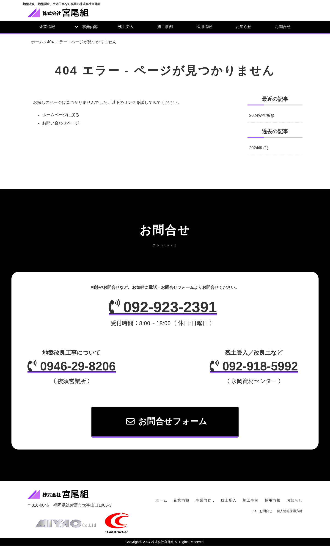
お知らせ (243, 27)
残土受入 (126, 27)
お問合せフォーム (167, 424)
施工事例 (165, 27)
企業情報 (47, 27)
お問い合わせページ (60, 123)
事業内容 (90, 27)
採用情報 (204, 27)
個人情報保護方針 (289, 514)
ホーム (37, 42)
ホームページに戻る (60, 115)
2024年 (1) (259, 148)
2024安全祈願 (262, 115)
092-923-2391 (162, 308)
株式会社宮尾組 (162, 545)
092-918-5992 (250, 368)
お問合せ (283, 27)
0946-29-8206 (75, 368)
